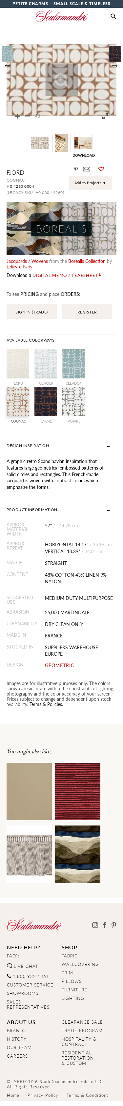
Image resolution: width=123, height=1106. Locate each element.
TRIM (67, 973)
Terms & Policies (46, 704)
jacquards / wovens (27, 261)
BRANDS (16, 1031)
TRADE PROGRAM (82, 1031)
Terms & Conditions (88, 1095)
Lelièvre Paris (19, 266)
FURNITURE (75, 990)
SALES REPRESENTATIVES (28, 1004)
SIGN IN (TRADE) (31, 312)
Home (13, 1095)
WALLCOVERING (80, 964)
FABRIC (70, 956)
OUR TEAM (19, 1047)
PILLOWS (72, 981)
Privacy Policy (43, 1095)
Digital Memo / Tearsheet (65, 275)
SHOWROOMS (22, 993)
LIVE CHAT (22, 966)
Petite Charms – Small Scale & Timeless (61, 4)
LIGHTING (73, 998)
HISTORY (17, 1039)
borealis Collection (87, 261)
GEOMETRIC (59, 665)
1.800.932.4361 (28, 976)
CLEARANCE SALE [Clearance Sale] (82, 1022)
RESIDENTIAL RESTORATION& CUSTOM (78, 1058)
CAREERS (17, 1056)
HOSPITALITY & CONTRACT (79, 1041)
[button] (113, 16)
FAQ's (13, 956)
